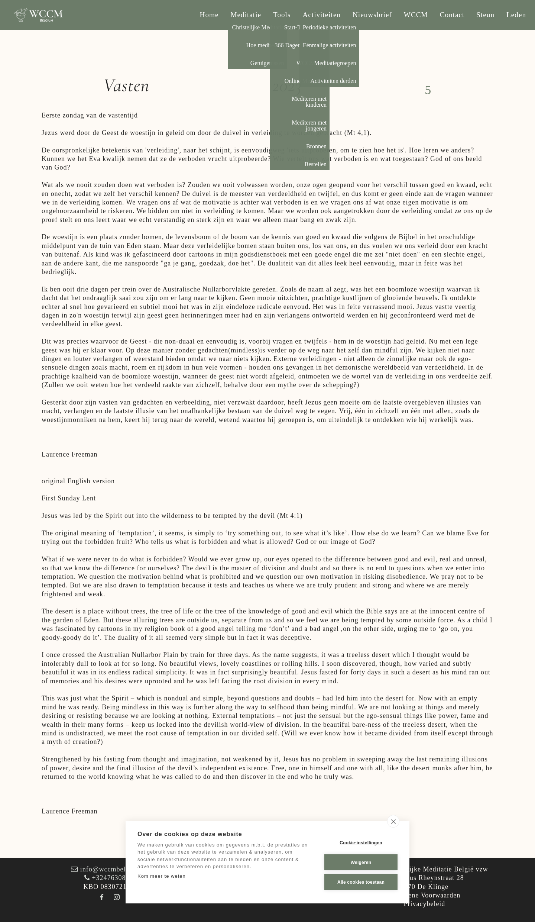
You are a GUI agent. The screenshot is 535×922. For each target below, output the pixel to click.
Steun (485, 15)
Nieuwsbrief (372, 15)
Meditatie (246, 15)
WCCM (416, 15)
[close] (393, 821)
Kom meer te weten (161, 876)
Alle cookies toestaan (361, 882)
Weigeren (361, 862)
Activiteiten (321, 15)
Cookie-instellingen (361, 842)
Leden (516, 15)
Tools (282, 15)
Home (209, 15)
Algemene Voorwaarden (425, 895)
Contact (452, 15)
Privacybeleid (424, 904)
